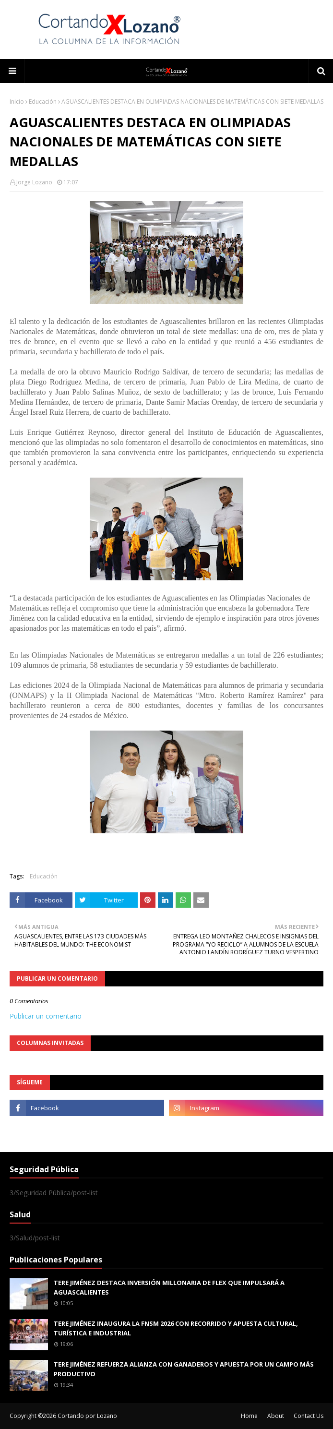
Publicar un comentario (46, 1016)
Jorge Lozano (34, 182)
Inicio (17, 101)
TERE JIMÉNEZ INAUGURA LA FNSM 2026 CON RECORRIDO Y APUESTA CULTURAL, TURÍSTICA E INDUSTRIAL (176, 1328)
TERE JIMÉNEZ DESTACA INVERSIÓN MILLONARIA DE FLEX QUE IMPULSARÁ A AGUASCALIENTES (169, 1287)
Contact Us (308, 1416)
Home (249, 1416)
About (275, 1416)
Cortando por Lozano (87, 1416)
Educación (43, 101)
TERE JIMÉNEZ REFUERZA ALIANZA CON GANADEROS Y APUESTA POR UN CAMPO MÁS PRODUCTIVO (184, 1369)
